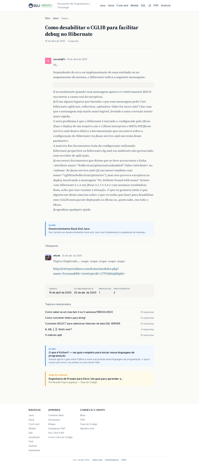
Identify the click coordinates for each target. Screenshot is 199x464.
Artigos (52, 424)
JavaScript (34, 437)
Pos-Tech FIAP (56, 432)
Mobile (134, 5)
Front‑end (122, 5)
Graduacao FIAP (56, 428)
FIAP (82, 419)
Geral (111, 5)
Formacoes (54, 419)
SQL (143, 5)
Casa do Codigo (88, 424)
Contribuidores (112, 460)
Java (102, 5)
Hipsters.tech (87, 428)
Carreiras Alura (56, 415)
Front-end (34, 424)
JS (149, 5)
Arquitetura (34, 450)
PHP (156, 5)
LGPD (123, 460)
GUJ (47, 18)
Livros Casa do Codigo (60, 437)
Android (165, 5)
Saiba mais (97, 460)
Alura (82, 415)
